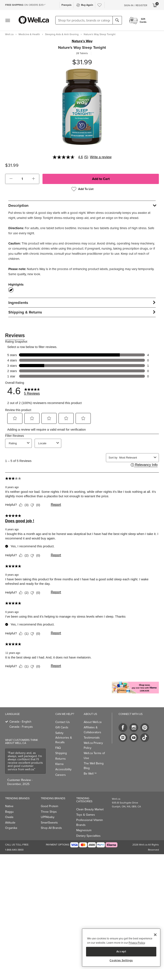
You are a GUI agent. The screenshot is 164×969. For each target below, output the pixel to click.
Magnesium (83, 830)
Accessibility (63, 769)
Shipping (61, 753)
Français (67, 5)
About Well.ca (92, 722)
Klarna (59, 764)
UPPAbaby (47, 817)
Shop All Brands (51, 828)
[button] (11, 179)
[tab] (82, 205)
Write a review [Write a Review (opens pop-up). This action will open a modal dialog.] (100, 157)
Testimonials (92, 737)
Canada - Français (21, 727)
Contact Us (62, 722)
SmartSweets (49, 822)
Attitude (10, 822)
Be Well (90, 773)
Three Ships (49, 811)
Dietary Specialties (88, 836)
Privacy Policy (137, 943)
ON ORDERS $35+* (25, 5)
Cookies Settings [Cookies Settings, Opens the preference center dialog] (121, 960)
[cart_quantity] (22, 179)
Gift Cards (61, 727)
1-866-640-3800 (14, 850)
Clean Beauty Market (90, 809)
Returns (60, 758)
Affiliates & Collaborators (92, 729)
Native (9, 806)
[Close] (155, 934)
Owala (9, 817)
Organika (11, 828)
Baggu (9, 811)
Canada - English (20, 721)
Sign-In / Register (135, 5)
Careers (60, 775)
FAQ (58, 748)
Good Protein (49, 806)
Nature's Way (82, 41)
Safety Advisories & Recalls (63, 738)
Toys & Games (85, 814)
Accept (121, 951)
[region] (121, 947)
